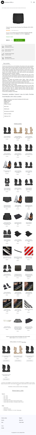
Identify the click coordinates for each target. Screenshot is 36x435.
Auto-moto (16, 337)
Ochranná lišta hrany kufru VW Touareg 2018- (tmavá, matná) (18, 258)
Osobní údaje (21, 422)
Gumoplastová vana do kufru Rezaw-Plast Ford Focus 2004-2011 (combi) (18, 275)
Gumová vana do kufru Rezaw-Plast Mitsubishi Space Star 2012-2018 (7, 206)
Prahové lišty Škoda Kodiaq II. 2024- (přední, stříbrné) (18, 293)
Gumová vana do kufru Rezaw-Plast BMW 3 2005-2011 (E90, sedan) (7, 223)
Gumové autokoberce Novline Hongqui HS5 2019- (29, 172)
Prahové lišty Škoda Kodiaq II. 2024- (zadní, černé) (18, 310)
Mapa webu (21, 420)
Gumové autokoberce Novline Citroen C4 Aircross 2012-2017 (29, 189)
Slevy (2, 422)
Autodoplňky (20, 337)
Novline (26, 386)
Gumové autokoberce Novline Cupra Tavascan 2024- (18, 189)
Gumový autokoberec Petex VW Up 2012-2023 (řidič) (18, 240)
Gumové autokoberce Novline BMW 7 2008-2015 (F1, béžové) (18, 137)
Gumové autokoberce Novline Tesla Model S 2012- (7, 240)
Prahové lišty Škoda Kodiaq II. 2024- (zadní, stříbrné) (28, 293)
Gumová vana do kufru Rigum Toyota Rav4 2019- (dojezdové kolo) (29, 327)
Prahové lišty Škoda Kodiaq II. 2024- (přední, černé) (7, 310)
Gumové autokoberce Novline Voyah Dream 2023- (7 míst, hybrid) (7, 189)
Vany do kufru (25, 337)
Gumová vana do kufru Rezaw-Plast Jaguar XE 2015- (28, 206)
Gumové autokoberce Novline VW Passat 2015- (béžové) (29, 137)
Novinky (2, 420)
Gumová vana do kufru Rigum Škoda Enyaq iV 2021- (18, 223)
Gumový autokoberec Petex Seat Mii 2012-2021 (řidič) (29, 240)
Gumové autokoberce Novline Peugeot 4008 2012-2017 (18, 172)
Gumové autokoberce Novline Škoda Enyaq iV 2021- (18, 154)
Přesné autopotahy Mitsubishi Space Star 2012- (18, 206)
